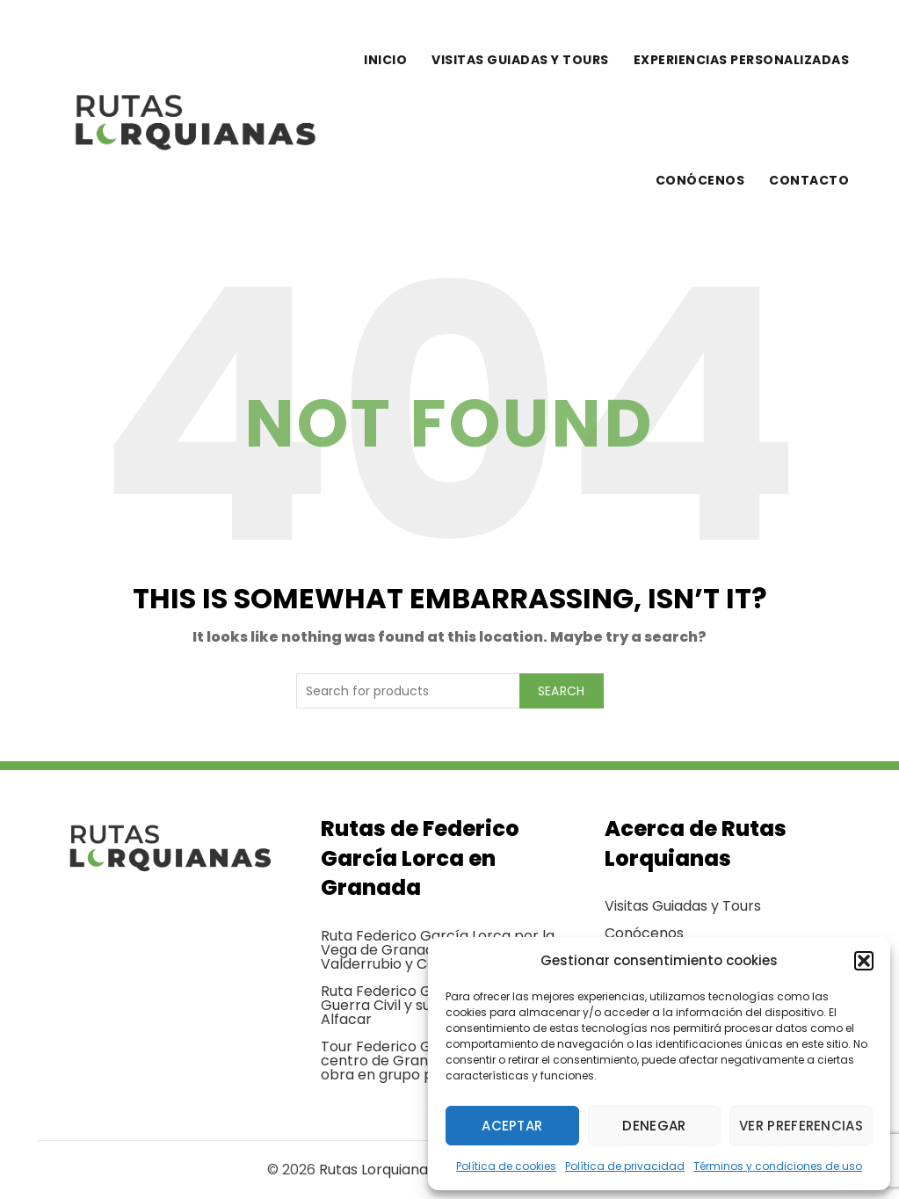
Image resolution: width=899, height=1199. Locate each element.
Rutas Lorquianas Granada (409, 1169)
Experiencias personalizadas (742, 60)
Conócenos (700, 180)
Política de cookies (506, 1166)
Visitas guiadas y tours (520, 60)
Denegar (653, 1125)
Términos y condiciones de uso (777, 1166)
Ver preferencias (801, 1125)
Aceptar (512, 1125)
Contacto (809, 180)
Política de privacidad (625, 1166)
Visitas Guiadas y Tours (683, 906)
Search (561, 691)
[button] (864, 961)
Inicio (385, 60)
